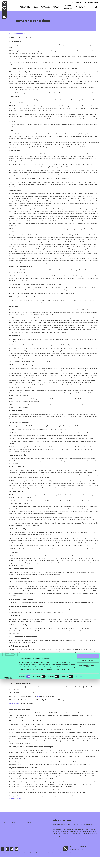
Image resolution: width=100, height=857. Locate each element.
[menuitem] (13, 7)
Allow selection (87, 838)
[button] (64, 3)
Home (11, 33)
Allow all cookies (88, 834)
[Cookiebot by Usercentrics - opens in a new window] (8, 856)
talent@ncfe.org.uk (16, 798)
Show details (79, 854)
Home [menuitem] (3, 820)
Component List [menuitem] (30, 820)
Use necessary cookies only (87, 844)
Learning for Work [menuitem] (31, 822)
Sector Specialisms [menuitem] (8, 822)
